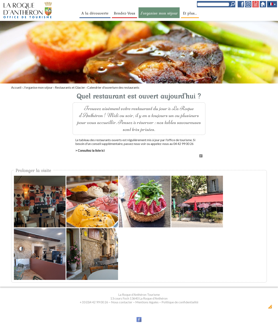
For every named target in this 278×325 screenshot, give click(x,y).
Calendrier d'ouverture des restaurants (113, 87)
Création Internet (262, 308)
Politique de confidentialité (180, 302)
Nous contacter (121, 302)
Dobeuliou (247, 308)
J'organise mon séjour (159, 13)
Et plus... (190, 13)
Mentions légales (147, 302)
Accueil (16, 87)
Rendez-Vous (124, 13)
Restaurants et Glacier (70, 87)
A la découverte (94, 13)
